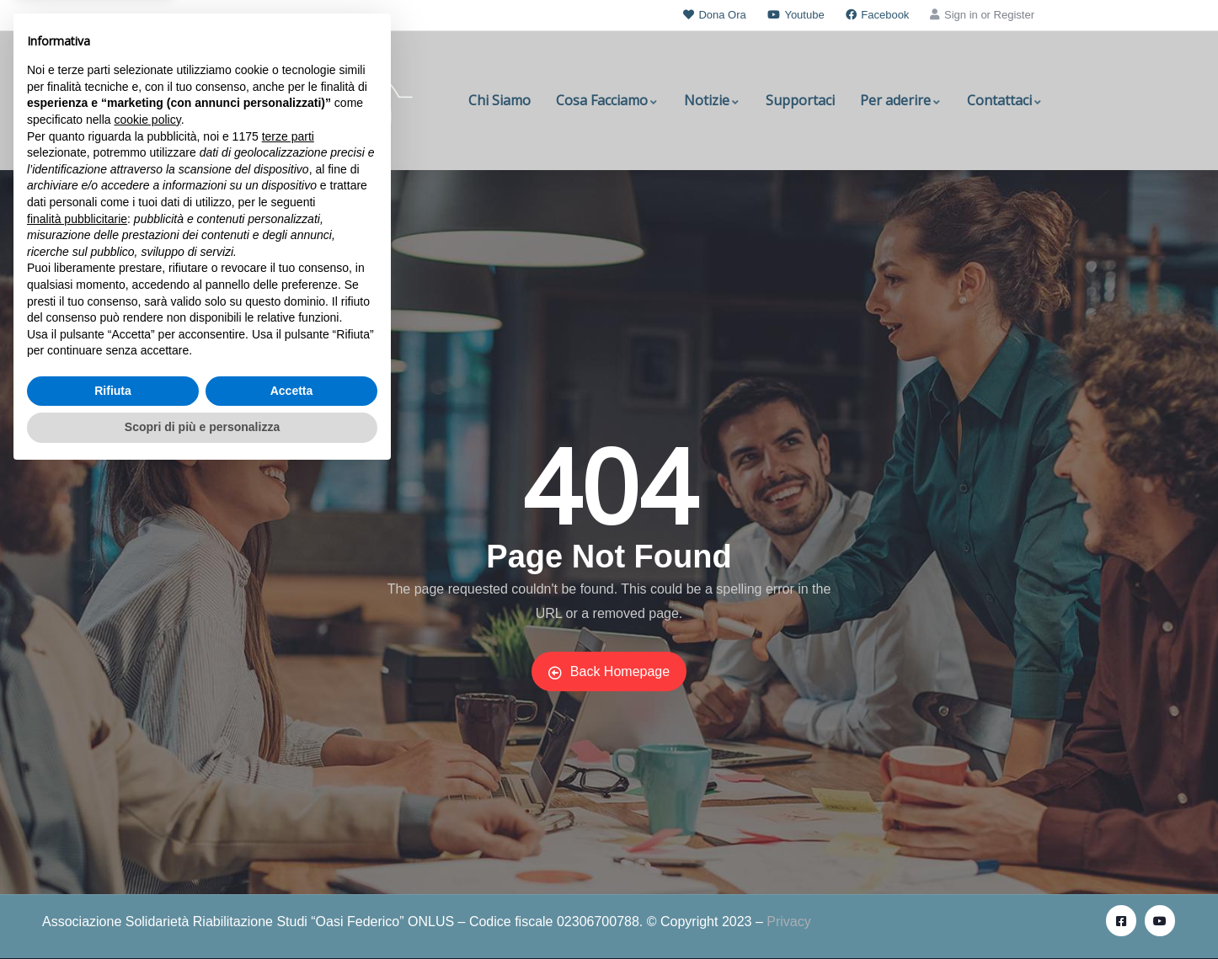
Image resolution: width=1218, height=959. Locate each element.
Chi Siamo (499, 100)
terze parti (288, 622)
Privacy (788, 921)
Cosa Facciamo (607, 100)
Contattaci (1005, 100)
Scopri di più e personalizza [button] (202, 912)
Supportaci (800, 100)
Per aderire (901, 100)
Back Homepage (609, 671)
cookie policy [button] (148, 605)
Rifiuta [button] (112, 876)
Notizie (712, 100)
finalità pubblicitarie (77, 704)
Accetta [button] (291, 876)
